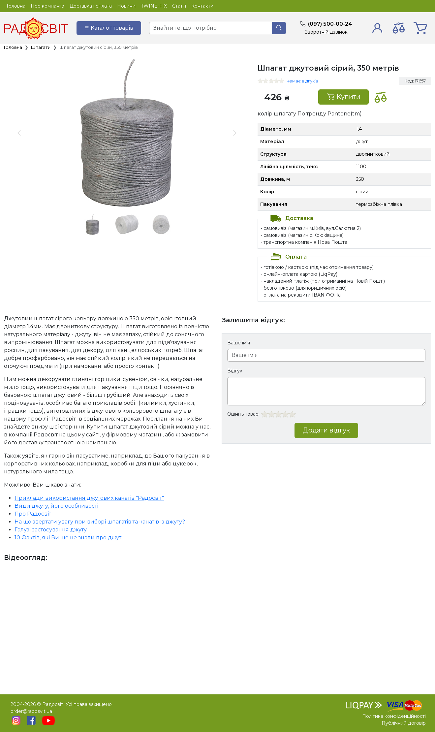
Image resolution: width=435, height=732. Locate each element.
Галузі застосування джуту (51, 529)
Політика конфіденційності (394, 716)
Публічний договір (404, 723)
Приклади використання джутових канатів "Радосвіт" (89, 498)
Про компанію (47, 6)
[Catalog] (109, 28)
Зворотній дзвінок (326, 32)
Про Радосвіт (33, 514)
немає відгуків (302, 80)
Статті (179, 6)
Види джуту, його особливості (56, 506)
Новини (126, 6)
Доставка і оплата (91, 6)
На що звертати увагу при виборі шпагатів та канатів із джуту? (100, 522)
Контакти (202, 6)
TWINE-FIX (154, 6)
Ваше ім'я (238, 343)
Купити (343, 97)
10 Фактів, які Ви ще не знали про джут (68, 537)
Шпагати (40, 47)
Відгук (234, 371)
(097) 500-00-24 (330, 24)
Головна (16, 6)
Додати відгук (326, 430)
